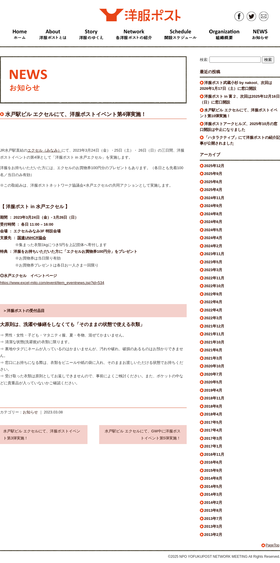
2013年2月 (213, 534)
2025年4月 (213, 189)
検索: (204, 59)
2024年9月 (213, 206)
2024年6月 (213, 222)
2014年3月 (213, 494)
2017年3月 (213, 438)
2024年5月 (213, 230)
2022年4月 (213, 310)
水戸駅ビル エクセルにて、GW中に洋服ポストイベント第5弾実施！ (143, 434)
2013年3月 (213, 526)
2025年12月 (214, 166)
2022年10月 (214, 286)
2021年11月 (214, 334)
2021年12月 (214, 326)
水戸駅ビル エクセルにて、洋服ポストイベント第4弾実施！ (75, 114)
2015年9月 (213, 470)
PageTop (272, 545)
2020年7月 (213, 374)
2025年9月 (213, 173)
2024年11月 (214, 198)
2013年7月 (213, 518)
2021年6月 (213, 350)
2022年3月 (213, 318)
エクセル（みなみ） (44, 150)
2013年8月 (213, 510)
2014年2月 (213, 502)
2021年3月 (213, 358)
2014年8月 (213, 478)
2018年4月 (213, 414)
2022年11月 (214, 278)
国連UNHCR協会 (31, 238)
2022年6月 (213, 302)
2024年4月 (213, 238)
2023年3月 (213, 270)
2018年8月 (213, 406)
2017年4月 (213, 430)
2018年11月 (214, 398)
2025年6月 (213, 182)
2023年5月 (213, 262)
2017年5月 (213, 422)
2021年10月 (214, 342)
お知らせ (30, 412)
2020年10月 (214, 366)
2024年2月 (213, 246)
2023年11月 (214, 254)
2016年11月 (214, 454)
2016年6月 (213, 462)
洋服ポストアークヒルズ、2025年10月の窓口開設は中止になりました (238, 127)
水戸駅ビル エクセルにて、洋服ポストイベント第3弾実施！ (41, 434)
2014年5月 (213, 486)
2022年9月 (213, 294)
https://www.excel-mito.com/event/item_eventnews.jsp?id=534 (52, 282)
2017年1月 (213, 446)
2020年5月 (213, 382)
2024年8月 (213, 214)
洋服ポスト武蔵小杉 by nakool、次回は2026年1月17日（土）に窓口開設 (236, 85)
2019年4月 (213, 390)
